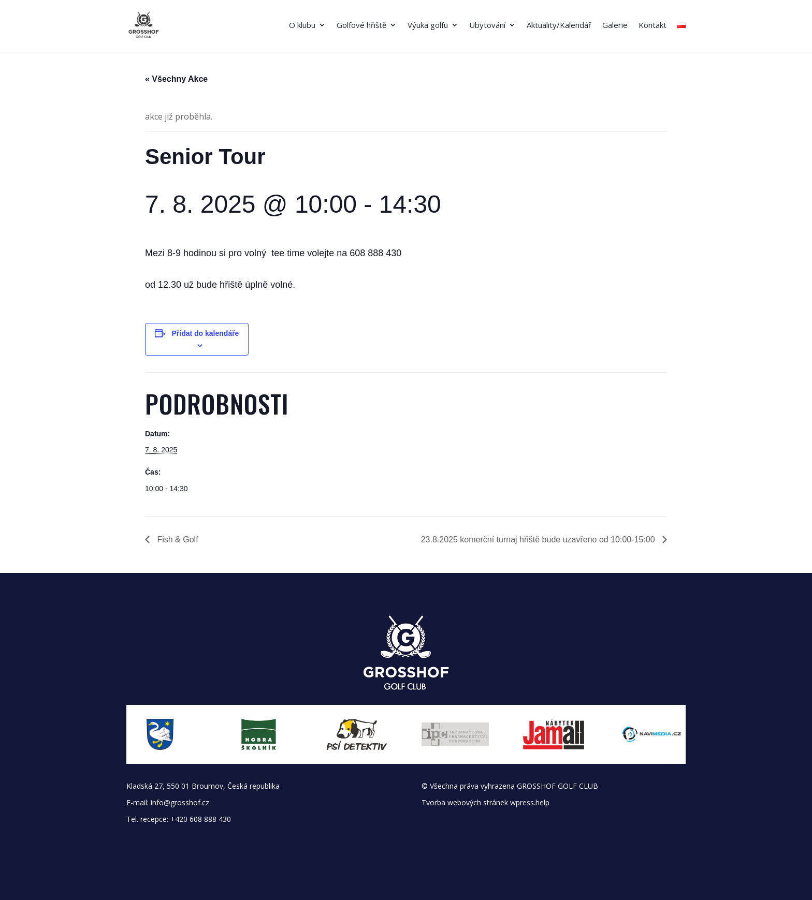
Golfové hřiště (361, 25)
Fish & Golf (176, 539)
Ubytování (487, 25)
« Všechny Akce (176, 79)
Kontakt (652, 25)
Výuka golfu (428, 25)
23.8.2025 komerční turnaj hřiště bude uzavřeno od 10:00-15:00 (539, 539)
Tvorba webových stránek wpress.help (485, 802)
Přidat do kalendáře (205, 333)
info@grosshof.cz (180, 802)
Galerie (615, 25)
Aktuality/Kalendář (559, 25)
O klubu (302, 25)
